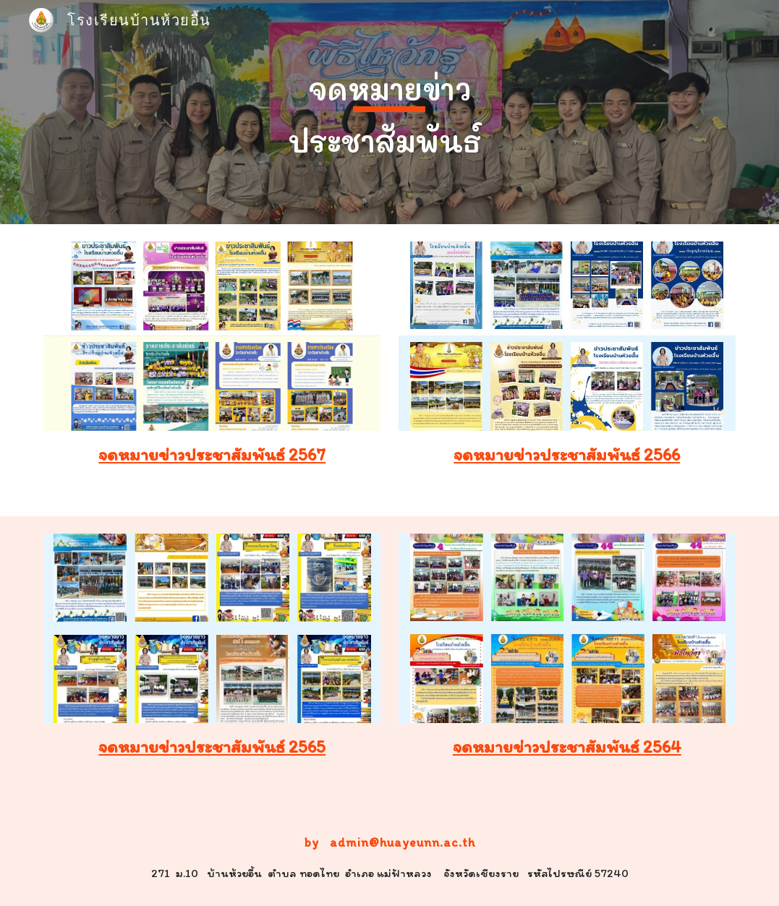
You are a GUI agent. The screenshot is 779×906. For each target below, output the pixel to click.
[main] (389, 112)
